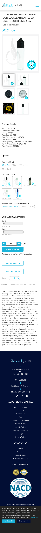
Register (20, 452)
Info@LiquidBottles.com (20, 386)
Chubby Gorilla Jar (27, 207)
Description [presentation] (4, 285)
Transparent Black (30, 182)
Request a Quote (12, 263)
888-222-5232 (20, 380)
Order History (20, 455)
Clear (17, 182)
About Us (20, 411)
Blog (20, 417)
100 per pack (12, 232)
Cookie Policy (20, 427)
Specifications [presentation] (14, 285)
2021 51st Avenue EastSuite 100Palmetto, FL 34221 (20, 372)
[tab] (4, 285)
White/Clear (6, 194)
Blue (17, 194)
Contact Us (20, 414)
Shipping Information (20, 421)
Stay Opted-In (8, 521)
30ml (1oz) (6, 169)
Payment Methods (20, 459)
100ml (14, 165)
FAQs (20, 434)
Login (20, 449)
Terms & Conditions (20, 430)
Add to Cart (12, 249)
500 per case (12, 223)
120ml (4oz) (23, 165)
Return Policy (20, 437)
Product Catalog (20, 407)
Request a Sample (12, 272)
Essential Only (24, 521)
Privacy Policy (20, 424)
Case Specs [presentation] (23, 285)
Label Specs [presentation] (32, 285)
